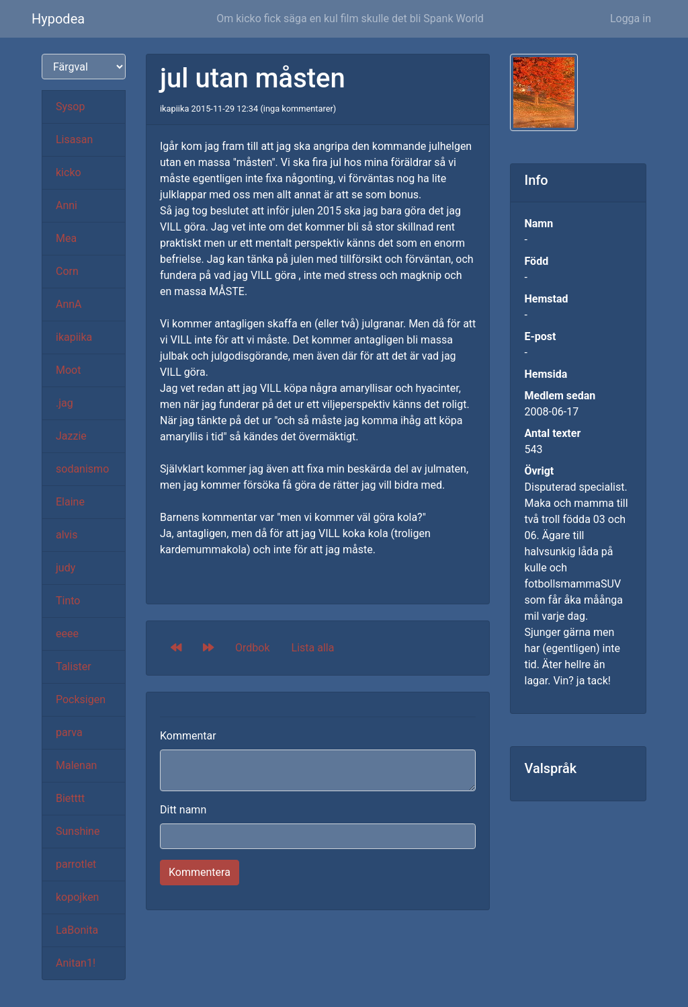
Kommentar (188, 735)
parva (69, 732)
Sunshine (77, 831)
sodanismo (82, 468)
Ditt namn (183, 809)
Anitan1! (75, 963)
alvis (67, 534)
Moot (68, 370)
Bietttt (70, 798)
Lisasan (74, 139)
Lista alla (313, 647)
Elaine (70, 501)
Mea (66, 238)
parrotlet (76, 864)
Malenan (76, 765)
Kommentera (199, 872)
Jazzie (71, 436)
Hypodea (58, 19)
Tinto (68, 600)
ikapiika (74, 337)
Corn (67, 271)
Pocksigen (80, 699)
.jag (64, 403)
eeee (67, 633)
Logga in (630, 18)
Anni (66, 205)
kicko (68, 172)
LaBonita (77, 930)
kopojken (77, 897)
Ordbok (252, 647)
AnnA (69, 304)
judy (65, 567)
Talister (73, 666)
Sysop (70, 106)
